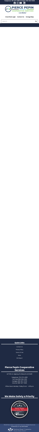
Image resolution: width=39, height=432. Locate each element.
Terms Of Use (19, 352)
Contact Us (20, 17)
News (19, 355)
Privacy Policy (19, 349)
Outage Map (30, 17)
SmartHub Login (10, 17)
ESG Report (20, 358)
